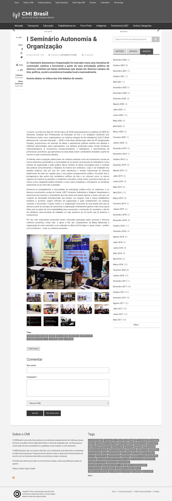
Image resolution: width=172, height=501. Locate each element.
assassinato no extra (97, 462)
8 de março (154, 440)
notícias (120, 51)
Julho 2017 (117, 309)
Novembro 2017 (120, 287)
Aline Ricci (128, 446)
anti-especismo (94, 453)
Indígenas (102, 25)
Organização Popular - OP (37, 339)
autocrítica (125, 471)
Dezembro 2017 (120, 281)
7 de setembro (142, 440)
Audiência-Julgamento (125, 468)
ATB (20, 38)
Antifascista (126, 453)
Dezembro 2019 (120, 148)
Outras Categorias (143, 25)
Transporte (33, 25)
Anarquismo (131, 449)
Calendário (105, 3)
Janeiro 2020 (118, 143)
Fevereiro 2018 (119, 270)
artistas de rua (137, 459)
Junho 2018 (118, 248)
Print (21, 65)
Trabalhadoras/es (67, 25)
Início (17, 3)
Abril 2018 (117, 259)
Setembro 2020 (119, 98)
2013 (120, 440)
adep (131, 443)
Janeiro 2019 (118, 209)
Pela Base (53, 339)
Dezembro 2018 (120, 215)
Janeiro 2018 (118, 276)
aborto (91, 443)
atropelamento (108, 468)
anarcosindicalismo (116, 449)
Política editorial (44, 3)
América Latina (149, 446)
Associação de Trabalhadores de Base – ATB (105, 465)
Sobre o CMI (28, 3)
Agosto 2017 (118, 304)
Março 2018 (118, 265)
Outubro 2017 (119, 293)
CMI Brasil (35, 13)
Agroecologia (140, 443)
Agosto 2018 (118, 237)
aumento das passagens (98, 471)
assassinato (150, 459)
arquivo (146, 51)
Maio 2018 (117, 254)
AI (89, 446)
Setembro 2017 (119, 298)
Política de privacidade (142, 491)
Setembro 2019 (119, 165)
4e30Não (132, 440)
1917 (115, 440)
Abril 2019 (117, 193)
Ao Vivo (91, 456)
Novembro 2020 (120, 93)
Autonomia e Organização (37, 336)
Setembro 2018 (119, 232)
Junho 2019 (118, 182)
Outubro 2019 (119, 159)
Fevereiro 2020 (119, 137)
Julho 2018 (117, 243)
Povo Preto (86, 25)
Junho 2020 (118, 115)
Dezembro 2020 (120, 87)
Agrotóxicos (152, 443)
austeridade (114, 471)
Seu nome (31, 365)
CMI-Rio (52, 336)
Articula (92, 459)
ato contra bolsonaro (137, 465)
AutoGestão (148, 471)
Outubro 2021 (119, 76)
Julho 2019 (117, 176)
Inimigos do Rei (86, 336)
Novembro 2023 (120, 60)
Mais (136, 325)
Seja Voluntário (62, 3)
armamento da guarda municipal (144, 456)
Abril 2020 (117, 126)
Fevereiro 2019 (119, 204)
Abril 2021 (117, 82)
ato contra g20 (94, 468)
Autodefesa (136, 471)
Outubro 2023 (119, 65)
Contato (92, 3)
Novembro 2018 (120, 220)
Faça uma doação (125, 491)
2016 (125, 440)
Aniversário (153, 449)
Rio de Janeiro (62, 336)
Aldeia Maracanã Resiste (101, 446)
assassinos (111, 462)
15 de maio (108, 440)
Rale (60, 339)
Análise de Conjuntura (98, 449)
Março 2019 (118, 198)
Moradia (19, 25)
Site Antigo (118, 3)
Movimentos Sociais (69, 55)
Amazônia (138, 446)
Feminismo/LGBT (120, 25)
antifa (104, 453)
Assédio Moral (123, 462)
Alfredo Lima (118, 446)
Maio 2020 (117, 121)
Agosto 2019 (118, 171)
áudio (138, 468)
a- (18, 70)
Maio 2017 (117, 320)
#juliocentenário (95, 440)
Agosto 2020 (118, 104)
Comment (32, 377)
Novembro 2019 (120, 154)
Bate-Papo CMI (79, 3)
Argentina (126, 456)
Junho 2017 (118, 315)
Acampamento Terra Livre (106, 443)
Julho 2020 (117, 110)
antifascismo (114, 453)
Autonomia (68, 339)
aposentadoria (114, 456)
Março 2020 (118, 132)
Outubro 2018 (119, 226)
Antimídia (136, 453)
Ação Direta (122, 443)
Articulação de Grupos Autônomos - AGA (113, 459)
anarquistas (142, 449)
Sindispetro (74, 336)
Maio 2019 (117, 187)
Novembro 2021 (120, 71)
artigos (133, 51)
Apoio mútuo (101, 456)
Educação (48, 25)
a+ (21, 70)
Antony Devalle (148, 453)
